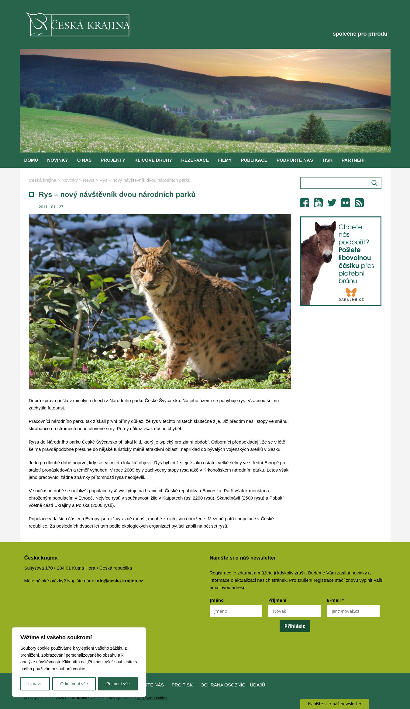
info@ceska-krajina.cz (119, 580)
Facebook (304, 202)
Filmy (225, 160)
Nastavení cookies (152, 698)
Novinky (57, 160)
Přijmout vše (118, 683)
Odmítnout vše (74, 683)
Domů (31, 160)
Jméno (217, 600)
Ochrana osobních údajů (233, 684)
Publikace (254, 160)
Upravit (35, 683)
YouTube (318, 202)
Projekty (113, 160)
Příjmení (277, 600)
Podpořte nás (295, 160)
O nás (84, 160)
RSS (359, 202)
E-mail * (335, 600)
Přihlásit (294, 626)
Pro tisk (182, 684)
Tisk (327, 160)
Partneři (353, 160)
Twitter (331, 202)
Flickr (345, 202)
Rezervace (195, 160)
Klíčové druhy (153, 160)
